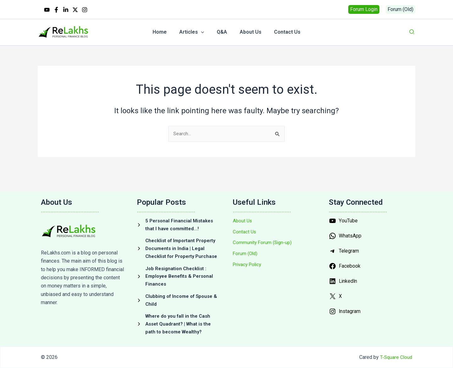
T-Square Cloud (395, 358)
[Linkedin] (66, 10)
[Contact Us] (245, 218)
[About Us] (243, 207)
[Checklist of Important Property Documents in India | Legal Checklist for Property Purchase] (178, 240)
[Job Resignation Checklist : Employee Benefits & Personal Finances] (178, 273)
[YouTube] (47, 10)
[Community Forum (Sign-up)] (263, 230)
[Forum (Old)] (246, 241)
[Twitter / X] (75, 10)
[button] (363, 9)
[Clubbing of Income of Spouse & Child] (178, 299)
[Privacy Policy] (248, 252)
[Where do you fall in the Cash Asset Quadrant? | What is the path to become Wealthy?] (178, 324)
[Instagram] (84, 10)
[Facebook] (56, 10)
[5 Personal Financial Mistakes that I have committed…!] (178, 211)
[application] (203, 32)
